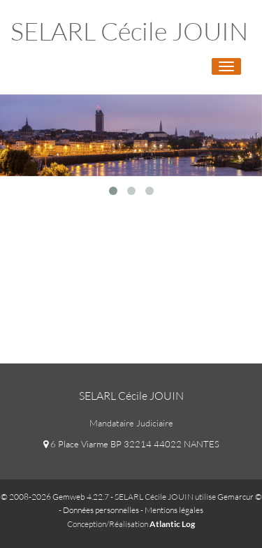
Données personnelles (101, 510)
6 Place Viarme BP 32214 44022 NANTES (131, 443)
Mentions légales (174, 510)
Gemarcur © (239, 496)
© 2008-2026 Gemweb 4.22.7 (55, 496)
